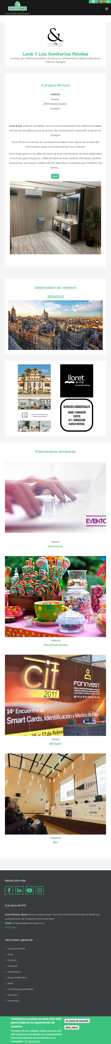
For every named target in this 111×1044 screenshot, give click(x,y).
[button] (55, 253)
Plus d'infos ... (12, 927)
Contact (12, 960)
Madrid (56, 297)
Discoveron (55, 546)
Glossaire (13, 995)
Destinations (14, 971)
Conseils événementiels (20, 989)
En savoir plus (32, 1041)
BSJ (55, 842)
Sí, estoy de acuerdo (77, 1021)
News (11, 983)
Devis (10, 954)
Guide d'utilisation (17, 977)
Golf (55, 176)
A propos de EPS (16, 948)
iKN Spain (55, 743)
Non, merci (72, 1027)
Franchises (13, 1000)
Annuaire (12, 966)
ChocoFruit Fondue (56, 645)
